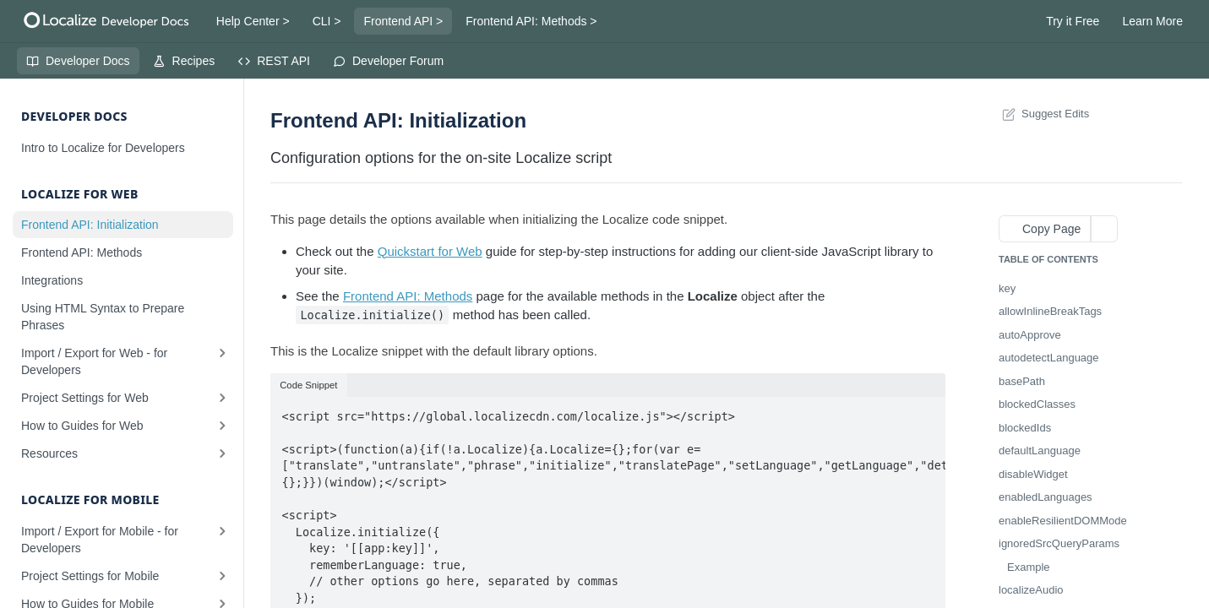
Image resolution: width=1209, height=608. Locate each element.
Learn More (1152, 21)
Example (1028, 567)
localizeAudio (1031, 590)
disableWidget (1033, 474)
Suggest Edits (1044, 114)
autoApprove (1030, 334)
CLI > (327, 21)
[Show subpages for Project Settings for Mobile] (222, 576)
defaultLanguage (1040, 450)
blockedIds (1025, 427)
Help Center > (253, 21)
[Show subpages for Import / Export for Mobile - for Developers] (222, 531)
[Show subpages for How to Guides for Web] (222, 425)
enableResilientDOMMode (1063, 520)
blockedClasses (1037, 404)
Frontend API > (403, 21)
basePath (1022, 381)
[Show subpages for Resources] (222, 453)
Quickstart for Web (430, 251)
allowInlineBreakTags (1050, 311)
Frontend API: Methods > (531, 21)
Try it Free (1072, 21)
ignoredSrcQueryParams (1059, 543)
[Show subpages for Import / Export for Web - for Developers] (222, 353)
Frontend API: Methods (407, 296)
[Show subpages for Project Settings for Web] (222, 397)
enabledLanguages (1045, 497)
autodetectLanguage (1049, 357)
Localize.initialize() (372, 315)
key (1007, 288)
